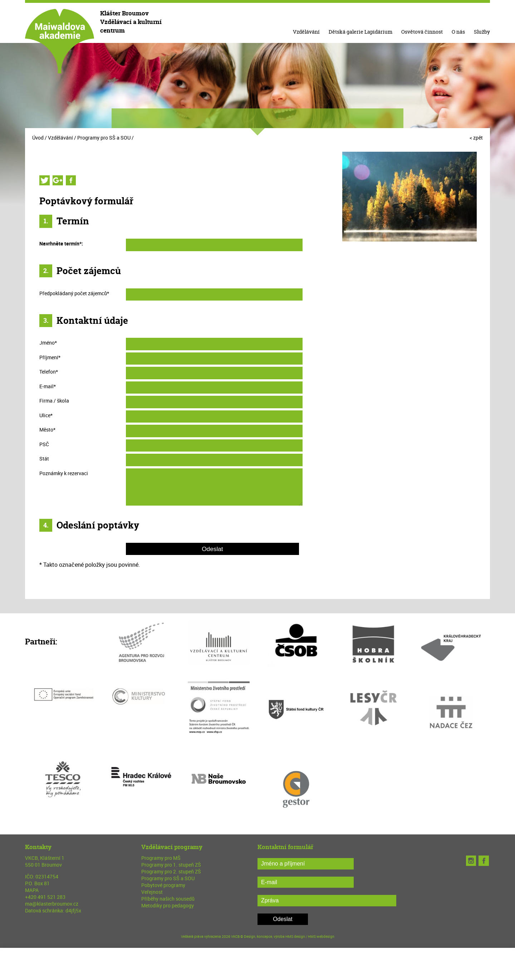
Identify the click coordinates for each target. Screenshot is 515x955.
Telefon (48, 371)
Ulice (46, 415)
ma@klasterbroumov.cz (51, 903)
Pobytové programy (163, 885)
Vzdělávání (306, 31)
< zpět (476, 137)
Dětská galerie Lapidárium (360, 31)
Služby (482, 31)
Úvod (38, 137)
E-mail (47, 386)
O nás (458, 31)
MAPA (32, 890)
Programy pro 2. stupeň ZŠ (171, 871)
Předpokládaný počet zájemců (74, 293)
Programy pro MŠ (161, 857)
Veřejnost (152, 891)
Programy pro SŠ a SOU (104, 137)
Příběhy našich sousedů (168, 898)
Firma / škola (54, 400)
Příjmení (49, 357)
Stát (44, 458)
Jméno (48, 342)
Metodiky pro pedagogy (167, 905)
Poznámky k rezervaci (63, 473)
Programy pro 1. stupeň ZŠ (171, 864)
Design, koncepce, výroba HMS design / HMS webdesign (289, 936)
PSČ (44, 444)
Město (47, 429)
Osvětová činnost (422, 31)
